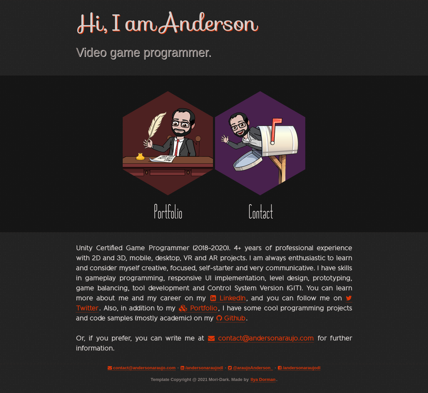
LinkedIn (227, 298)
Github (230, 318)
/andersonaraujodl (202, 367)
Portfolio (198, 308)
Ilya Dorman (263, 379)
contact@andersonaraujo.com (261, 338)
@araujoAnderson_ (250, 367)
